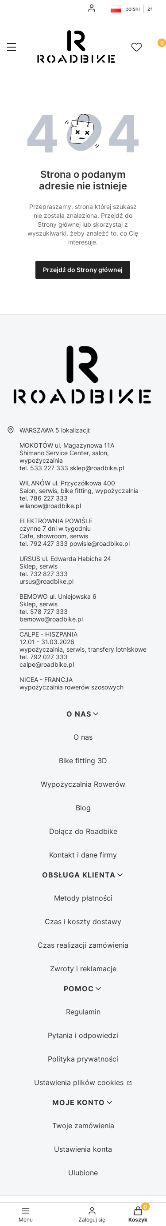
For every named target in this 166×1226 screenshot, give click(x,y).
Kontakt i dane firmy (83, 854)
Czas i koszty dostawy (83, 921)
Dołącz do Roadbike (83, 831)
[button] (11, 48)
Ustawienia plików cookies (80, 1082)
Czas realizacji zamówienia (83, 945)
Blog (83, 807)
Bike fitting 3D (83, 760)
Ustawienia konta (83, 1149)
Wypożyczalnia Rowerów (83, 784)
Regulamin (83, 1011)
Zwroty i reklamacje (83, 968)
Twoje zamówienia (83, 1125)
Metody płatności (83, 897)
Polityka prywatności (83, 1058)
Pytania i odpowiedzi (83, 1035)
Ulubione (83, 1172)
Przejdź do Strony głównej (83, 269)
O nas (83, 737)
